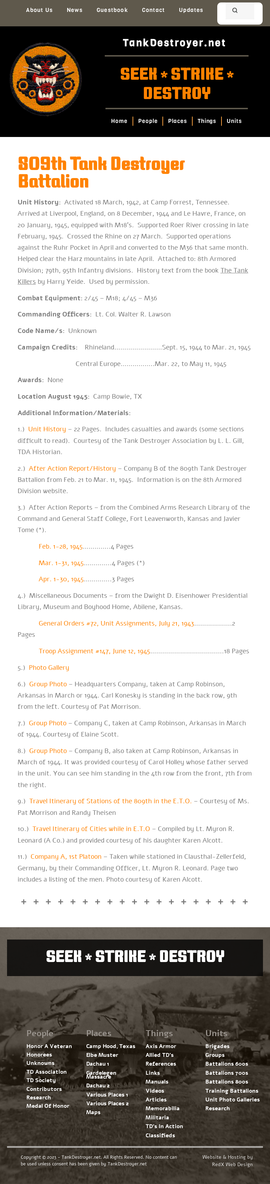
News (75, 10)
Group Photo (48, 684)
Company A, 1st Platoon (66, 856)
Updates (191, 10)
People (148, 121)
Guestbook (112, 10)
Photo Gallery (49, 667)
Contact (153, 10)
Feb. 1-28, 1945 (60, 546)
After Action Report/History (72, 468)
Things (207, 121)
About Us (39, 10)
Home (119, 121)
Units (234, 121)
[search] (231, 11)
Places (177, 121)
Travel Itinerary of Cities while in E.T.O (91, 828)
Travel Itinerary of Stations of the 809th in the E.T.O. (110, 801)
